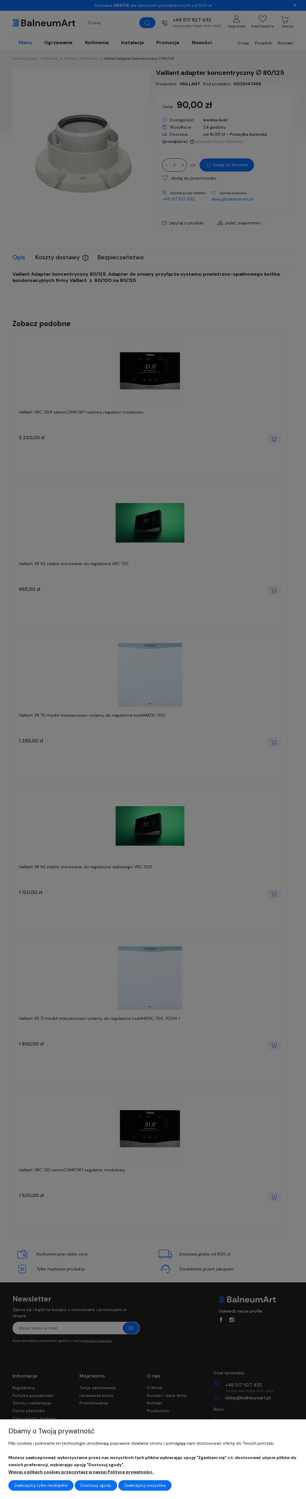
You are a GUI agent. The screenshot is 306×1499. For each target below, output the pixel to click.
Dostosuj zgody (95, 1485)
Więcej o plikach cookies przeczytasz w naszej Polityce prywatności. (80, 1472)
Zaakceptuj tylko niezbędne (41, 1485)
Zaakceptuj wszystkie (145, 1485)
